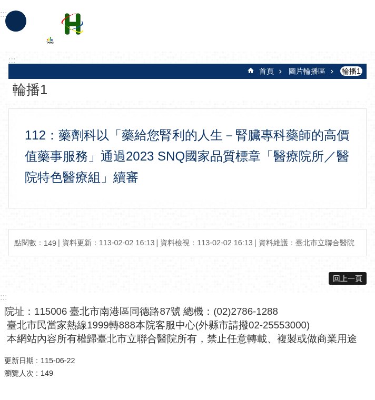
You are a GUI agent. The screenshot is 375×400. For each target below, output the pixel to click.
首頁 (266, 71)
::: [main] (11, 60)
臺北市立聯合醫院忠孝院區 (138, 30)
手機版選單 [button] (15, 21)
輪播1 (351, 71)
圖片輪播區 (307, 71)
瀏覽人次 (19, 373)
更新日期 (19, 360)
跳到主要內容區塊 (5, 5)
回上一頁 (347, 278)
